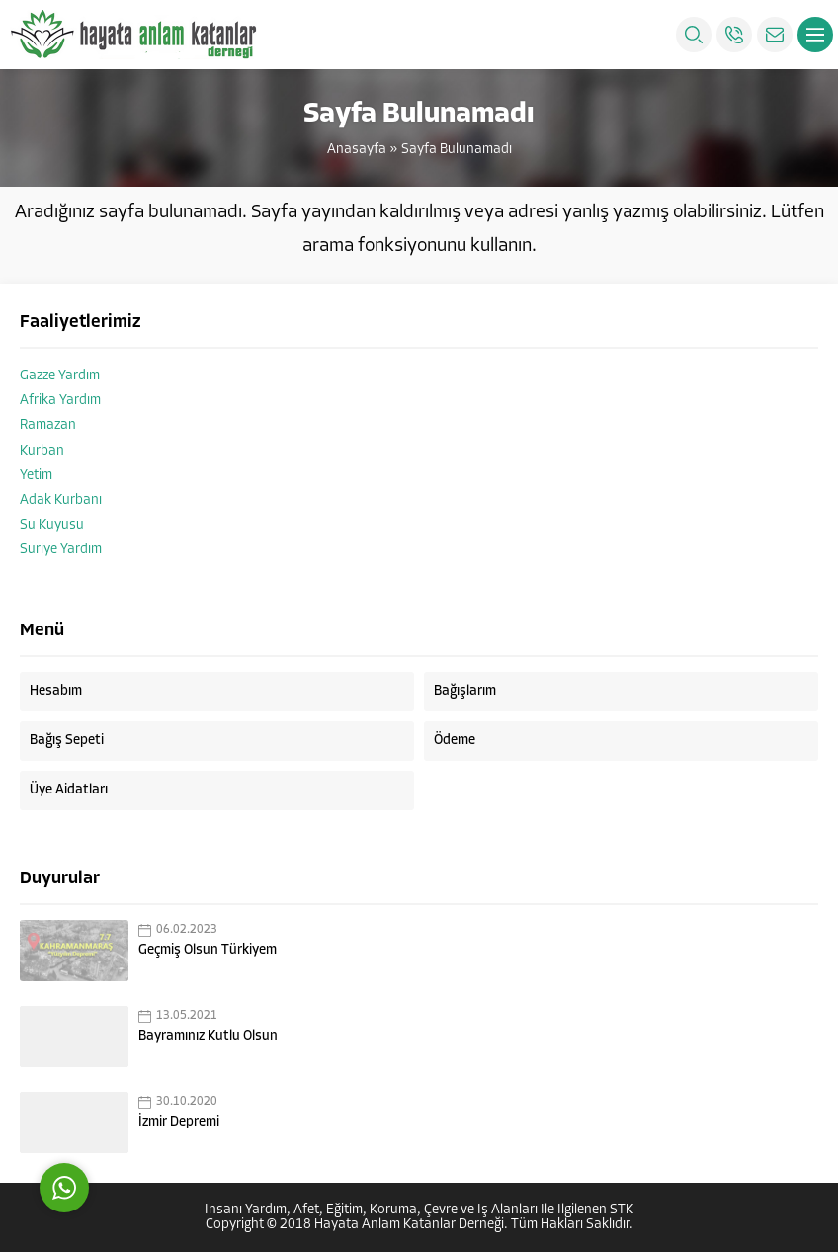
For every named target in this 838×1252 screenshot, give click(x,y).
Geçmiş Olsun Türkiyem (207, 950)
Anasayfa (356, 149)
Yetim (36, 475)
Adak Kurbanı (61, 500)
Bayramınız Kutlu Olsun (208, 1036)
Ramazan (48, 425)
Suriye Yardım (61, 550)
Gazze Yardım (60, 376)
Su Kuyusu (52, 525)
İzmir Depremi (178, 1122)
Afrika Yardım (60, 400)
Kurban (42, 451)
